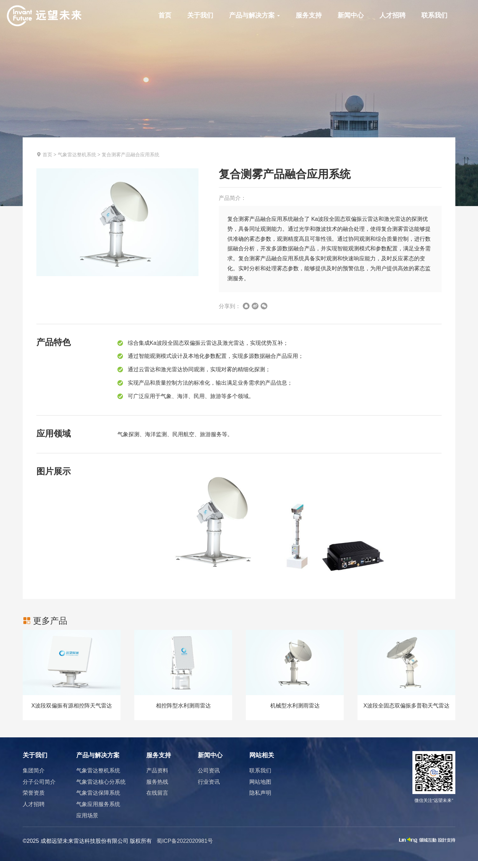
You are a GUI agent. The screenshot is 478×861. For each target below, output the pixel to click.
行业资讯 (209, 782)
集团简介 (34, 770)
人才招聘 (392, 15)
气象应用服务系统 (98, 804)
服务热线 (157, 782)
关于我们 (200, 15)
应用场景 (87, 815)
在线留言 (157, 793)
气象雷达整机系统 (77, 154)
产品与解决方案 (254, 15)
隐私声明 (260, 793)
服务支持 (309, 15)
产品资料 (157, 770)
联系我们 (434, 15)
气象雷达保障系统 (98, 793)
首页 (164, 15)
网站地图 (260, 782)
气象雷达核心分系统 (101, 782)
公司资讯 (209, 770)
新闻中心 (351, 15)
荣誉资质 (34, 793)
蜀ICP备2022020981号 (185, 841)
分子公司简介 (39, 782)
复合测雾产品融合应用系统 (130, 154)
